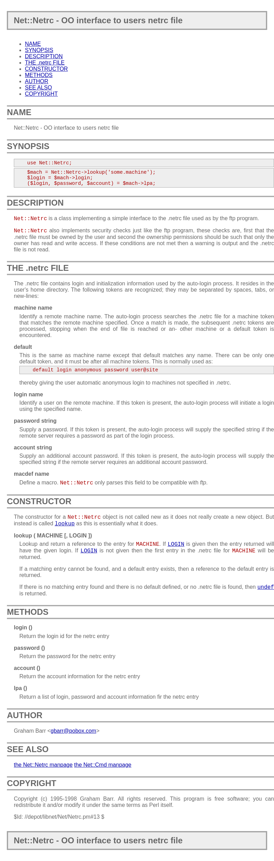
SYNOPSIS (39, 50)
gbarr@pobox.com (73, 731)
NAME (33, 44)
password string (35, 421)
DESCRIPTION (44, 56)
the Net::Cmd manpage (102, 765)
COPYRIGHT (41, 94)
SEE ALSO (38, 88)
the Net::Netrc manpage (43, 765)
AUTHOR (36, 81)
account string (33, 447)
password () (29, 648)
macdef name (31, 474)
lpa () (20, 688)
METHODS (39, 75)
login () (23, 627)
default (23, 347)
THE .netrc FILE (45, 63)
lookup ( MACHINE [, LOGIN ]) (53, 536)
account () (27, 668)
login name (28, 394)
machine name (33, 308)
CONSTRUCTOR (46, 69)
